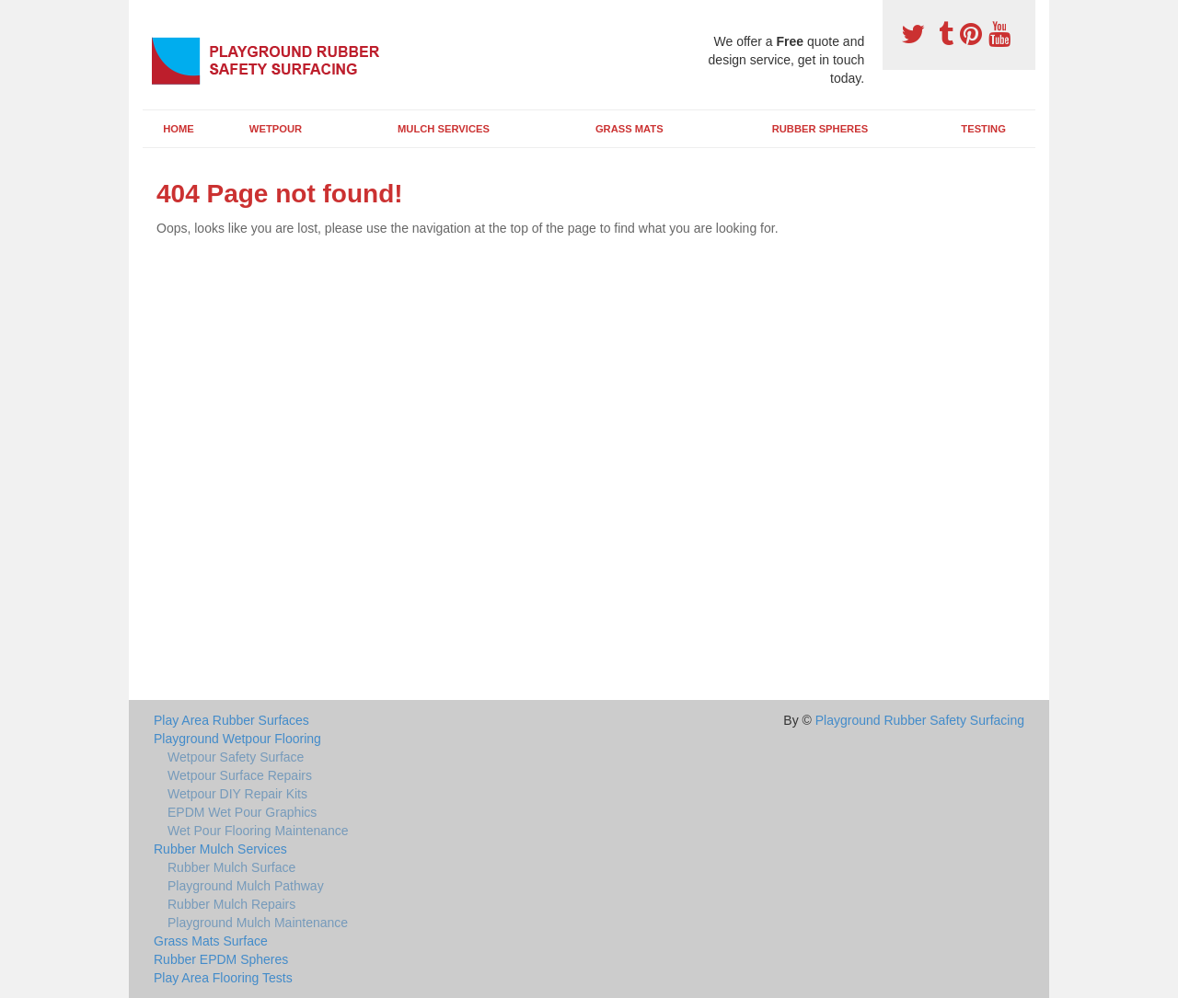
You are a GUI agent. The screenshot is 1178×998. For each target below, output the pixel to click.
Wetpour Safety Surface (235, 757)
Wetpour (275, 128)
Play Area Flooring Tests (223, 977)
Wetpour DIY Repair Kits (237, 793)
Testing (983, 128)
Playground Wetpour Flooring (237, 738)
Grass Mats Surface (211, 941)
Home (178, 128)
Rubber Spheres (820, 128)
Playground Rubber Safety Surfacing (919, 720)
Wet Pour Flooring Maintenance (258, 830)
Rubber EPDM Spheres (221, 959)
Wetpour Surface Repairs (239, 775)
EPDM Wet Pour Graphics (242, 812)
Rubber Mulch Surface (231, 867)
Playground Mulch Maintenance (257, 922)
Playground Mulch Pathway (245, 885)
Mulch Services (444, 128)
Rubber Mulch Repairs (231, 904)
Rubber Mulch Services (220, 849)
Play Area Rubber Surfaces (231, 720)
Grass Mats (629, 128)
